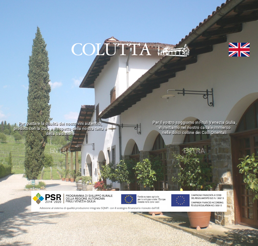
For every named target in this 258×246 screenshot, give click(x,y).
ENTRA (60, 150)
